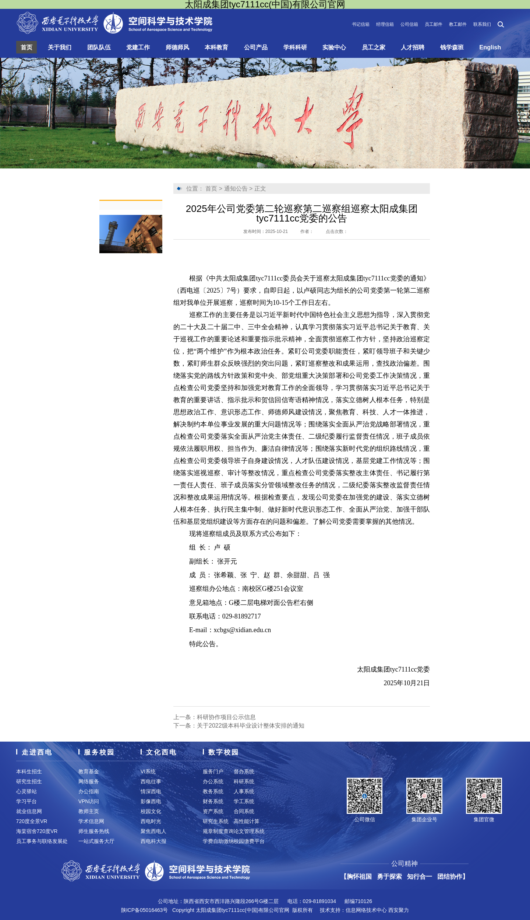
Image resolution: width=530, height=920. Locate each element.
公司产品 (256, 46)
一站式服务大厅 (96, 841)
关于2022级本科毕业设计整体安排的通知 (250, 725)
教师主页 (88, 811)
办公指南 (88, 791)
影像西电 (151, 801)
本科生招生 (29, 771)
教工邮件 (458, 24)
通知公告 (236, 188)
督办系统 (244, 771)
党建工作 (138, 46)
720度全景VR (31, 821)
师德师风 (177, 46)
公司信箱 (409, 24)
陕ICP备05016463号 (144, 910)
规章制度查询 (218, 831)
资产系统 (213, 811)
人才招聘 (414, 46)
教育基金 (88, 771)
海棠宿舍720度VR (37, 831)
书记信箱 (361, 24)
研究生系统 (216, 821)
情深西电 (151, 791)
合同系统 (244, 811)
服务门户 (213, 771)
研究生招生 (29, 781)
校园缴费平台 (249, 841)
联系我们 (482, 24)
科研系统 (244, 781)
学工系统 (244, 801)
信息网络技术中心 (366, 910)
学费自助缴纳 (218, 841)
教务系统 (213, 791)
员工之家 (374, 46)
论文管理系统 (249, 831)
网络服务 (88, 781)
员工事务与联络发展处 (42, 841)
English (491, 46)
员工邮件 (433, 24)
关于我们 (60, 46)
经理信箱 (385, 24)
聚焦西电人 (153, 831)
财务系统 (213, 801)
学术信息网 (91, 821)
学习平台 (26, 801)
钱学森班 (453, 46)
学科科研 (295, 46)
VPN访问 (88, 801)
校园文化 (151, 811)
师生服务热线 (93, 831)
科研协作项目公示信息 (226, 717)
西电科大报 (153, 841)
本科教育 (217, 46)
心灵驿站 (26, 791)
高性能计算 (246, 821)
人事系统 (244, 791)
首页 (27, 46)
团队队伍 (99, 46)
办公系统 (213, 781)
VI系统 (148, 771)
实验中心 (335, 46)
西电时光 (151, 821)
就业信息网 (29, 811)
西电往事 (151, 781)
